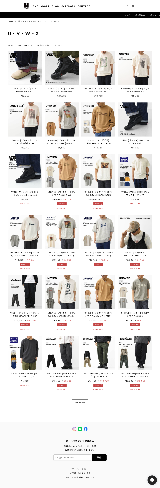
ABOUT (45, 6)
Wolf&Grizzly (43, 45)
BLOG (55, 6)
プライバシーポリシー (80, 469)
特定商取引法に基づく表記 (80, 473)
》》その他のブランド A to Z (30, 21)
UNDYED (58, 45)
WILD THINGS (25, 45)
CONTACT (84, 6)
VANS (10, 45)
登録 (99, 457)
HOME (34, 6)
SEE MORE (80, 402)
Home (10, 21)
